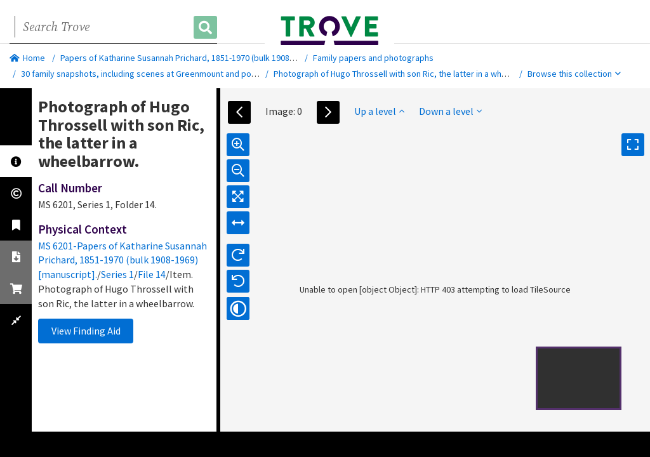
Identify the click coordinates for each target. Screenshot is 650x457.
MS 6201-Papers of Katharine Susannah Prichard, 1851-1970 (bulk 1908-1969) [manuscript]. (122, 260)
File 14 (152, 274)
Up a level (379, 111)
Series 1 (117, 274)
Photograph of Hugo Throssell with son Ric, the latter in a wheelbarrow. (408, 73)
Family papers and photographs (373, 57)
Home (27, 57)
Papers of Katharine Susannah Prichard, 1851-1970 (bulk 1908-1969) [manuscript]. (212, 57)
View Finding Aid (86, 330)
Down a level (450, 111)
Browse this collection (574, 73)
